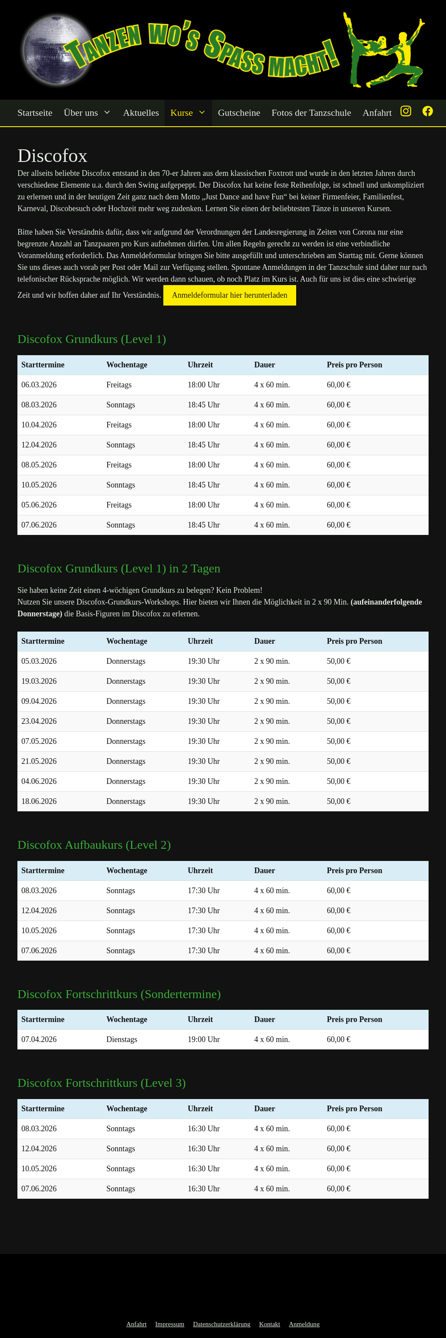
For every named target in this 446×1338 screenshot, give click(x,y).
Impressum (170, 1324)
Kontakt (269, 1324)
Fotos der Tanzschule (311, 113)
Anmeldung (304, 1324)
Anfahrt (377, 113)
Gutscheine (239, 113)
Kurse (191, 113)
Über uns (90, 113)
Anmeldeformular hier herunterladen (229, 295)
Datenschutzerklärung (221, 1324)
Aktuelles (141, 113)
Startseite (34, 113)
